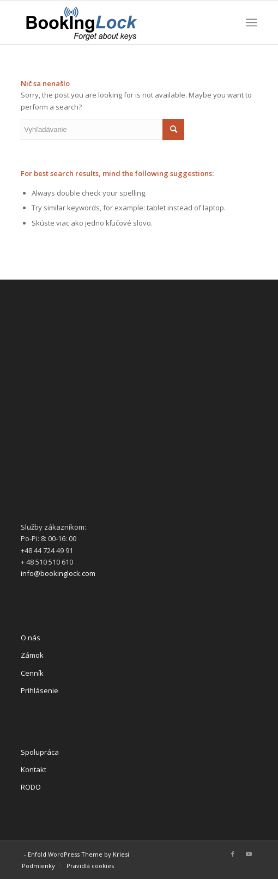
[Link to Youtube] (249, 854)
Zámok (32, 655)
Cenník (32, 673)
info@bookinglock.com (58, 573)
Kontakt (33, 769)
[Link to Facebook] (233, 854)
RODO (31, 787)
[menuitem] (38, 866)
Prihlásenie (39, 690)
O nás (30, 637)
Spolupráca (40, 752)
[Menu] (251, 22)
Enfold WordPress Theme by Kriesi (78, 854)
